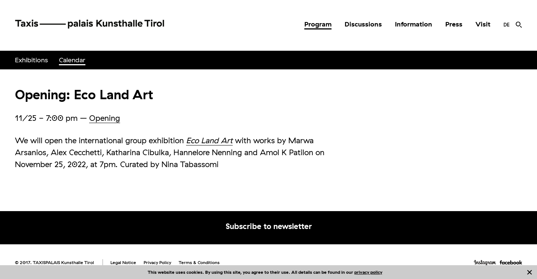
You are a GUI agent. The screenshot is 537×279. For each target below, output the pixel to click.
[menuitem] (318, 24)
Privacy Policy (157, 262)
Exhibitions (31, 60)
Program (318, 24)
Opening (104, 118)
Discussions (363, 24)
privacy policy (368, 272)
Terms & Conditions (199, 262)
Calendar (72, 60)
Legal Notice (123, 262)
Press (453, 24)
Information (413, 24)
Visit (482, 24)
